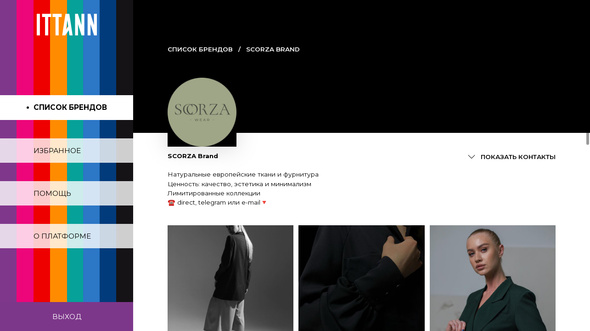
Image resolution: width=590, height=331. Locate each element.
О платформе (62, 236)
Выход (66, 316)
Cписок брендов (200, 49)
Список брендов (70, 107)
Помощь (52, 193)
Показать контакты (518, 156)
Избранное (57, 150)
